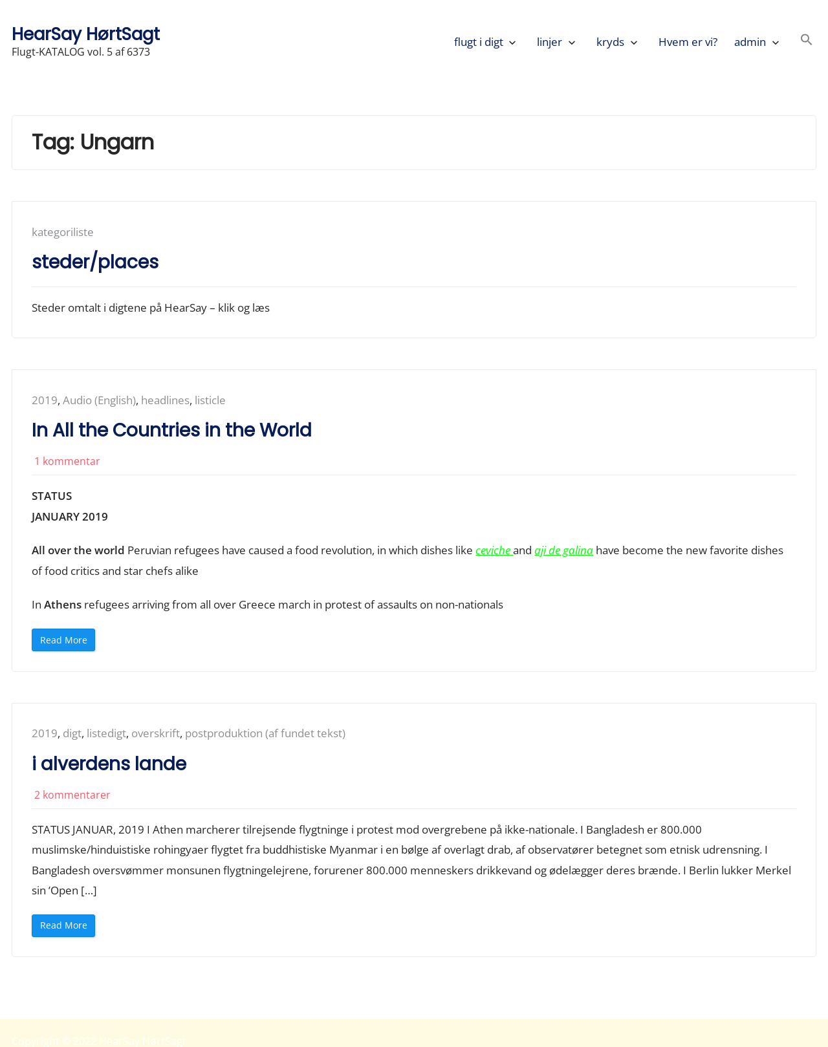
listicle (210, 400)
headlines (165, 400)
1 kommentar (67, 461)
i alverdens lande (109, 764)
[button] (806, 41)
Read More (67, 642)
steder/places (95, 262)
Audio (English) (99, 400)
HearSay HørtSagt (86, 34)
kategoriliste (63, 231)
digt (72, 733)
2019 (45, 400)
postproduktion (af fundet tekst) (265, 733)
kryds (610, 41)
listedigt (106, 733)
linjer (549, 41)
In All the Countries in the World (172, 430)
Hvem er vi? (688, 41)
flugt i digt (478, 41)
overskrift (155, 733)
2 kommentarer (72, 795)
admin (750, 41)
